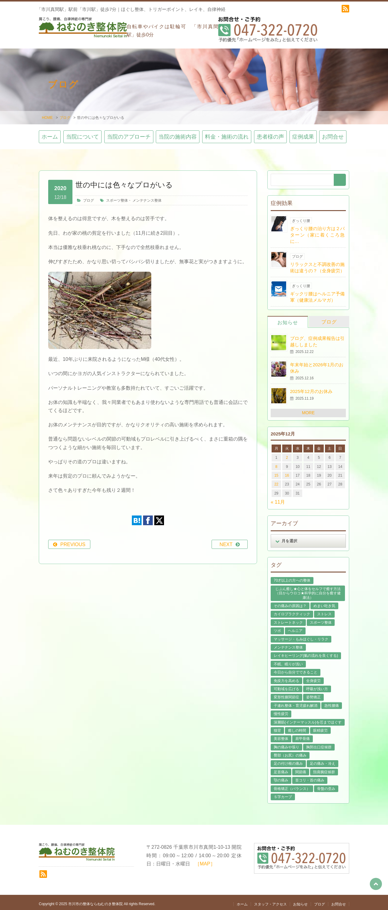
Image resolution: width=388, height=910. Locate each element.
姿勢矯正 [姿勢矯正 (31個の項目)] (313, 694)
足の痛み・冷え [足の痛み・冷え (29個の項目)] (322, 760)
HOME (47, 114)
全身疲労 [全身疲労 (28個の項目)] (313, 677)
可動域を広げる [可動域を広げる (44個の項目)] (286, 685)
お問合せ (333, 134)
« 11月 (278, 498)
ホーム (50, 134)
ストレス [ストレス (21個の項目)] (324, 611)
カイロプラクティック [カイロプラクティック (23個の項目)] (292, 611)
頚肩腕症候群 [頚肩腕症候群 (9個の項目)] (324, 769)
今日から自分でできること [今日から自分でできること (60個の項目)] (295, 669)
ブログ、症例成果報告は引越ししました (317, 338)
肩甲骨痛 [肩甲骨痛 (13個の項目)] (302, 736)
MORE (308, 409)
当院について (82, 134)
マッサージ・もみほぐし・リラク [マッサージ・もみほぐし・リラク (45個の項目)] (301, 636)
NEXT (225, 541)
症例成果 (303, 134)
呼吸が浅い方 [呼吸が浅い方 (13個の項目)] (317, 685)
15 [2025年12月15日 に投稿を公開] (276, 472)
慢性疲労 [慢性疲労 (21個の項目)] (281, 710)
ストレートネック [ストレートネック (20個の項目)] (288, 619)
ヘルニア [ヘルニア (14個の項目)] (295, 627)
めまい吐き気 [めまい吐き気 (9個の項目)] (324, 602)
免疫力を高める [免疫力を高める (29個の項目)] (286, 677)
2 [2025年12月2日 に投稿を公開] (287, 454)
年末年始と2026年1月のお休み (317, 365)
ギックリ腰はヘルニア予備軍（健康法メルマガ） (317, 293)
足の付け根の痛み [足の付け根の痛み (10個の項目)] (288, 760)
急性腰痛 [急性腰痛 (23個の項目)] (331, 702)
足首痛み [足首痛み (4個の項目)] (281, 769)
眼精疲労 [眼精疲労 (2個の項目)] (320, 727)
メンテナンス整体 (147, 197)
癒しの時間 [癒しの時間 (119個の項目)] (297, 727)
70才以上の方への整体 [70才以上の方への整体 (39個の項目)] (292, 577)
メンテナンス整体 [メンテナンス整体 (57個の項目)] (288, 644)
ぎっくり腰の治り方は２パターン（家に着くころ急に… (317, 231)
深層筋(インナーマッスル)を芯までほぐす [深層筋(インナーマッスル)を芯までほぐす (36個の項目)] (308, 719)
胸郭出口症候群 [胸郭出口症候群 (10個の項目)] (319, 744)
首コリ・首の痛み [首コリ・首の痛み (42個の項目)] (309, 777)
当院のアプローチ (129, 134)
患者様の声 (270, 134)
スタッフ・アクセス (270, 901)
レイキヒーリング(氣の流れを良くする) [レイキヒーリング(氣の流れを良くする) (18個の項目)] (306, 652)
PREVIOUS (72, 541)
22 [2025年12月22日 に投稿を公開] (276, 481)
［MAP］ (205, 860)
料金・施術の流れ (227, 134)
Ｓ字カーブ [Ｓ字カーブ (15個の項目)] (283, 793)
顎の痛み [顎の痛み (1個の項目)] (281, 777)
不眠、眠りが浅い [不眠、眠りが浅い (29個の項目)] (288, 661)
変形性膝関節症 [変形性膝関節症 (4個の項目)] (286, 694)
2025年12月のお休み (311, 388)
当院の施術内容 (178, 134)
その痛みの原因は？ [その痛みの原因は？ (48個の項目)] (290, 602)
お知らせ (287, 319)
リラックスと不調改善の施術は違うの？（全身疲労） (317, 264)
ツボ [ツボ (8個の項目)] (277, 627)
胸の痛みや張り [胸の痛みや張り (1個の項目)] (286, 744)
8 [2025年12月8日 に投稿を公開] (276, 463)
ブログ (64, 114)
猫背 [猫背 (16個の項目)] (277, 727)
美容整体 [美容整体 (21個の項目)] (281, 736)
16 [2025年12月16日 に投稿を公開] (287, 472)
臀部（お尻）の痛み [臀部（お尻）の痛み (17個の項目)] (290, 752)
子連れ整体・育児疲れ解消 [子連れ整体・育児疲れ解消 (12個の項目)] (295, 702)
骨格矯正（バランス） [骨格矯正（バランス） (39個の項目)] (292, 785)
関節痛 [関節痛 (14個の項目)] (300, 769)
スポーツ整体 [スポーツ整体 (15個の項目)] (321, 619)
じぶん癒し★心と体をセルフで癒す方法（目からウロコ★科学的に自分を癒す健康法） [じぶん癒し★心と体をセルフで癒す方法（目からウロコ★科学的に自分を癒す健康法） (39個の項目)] (308, 589)
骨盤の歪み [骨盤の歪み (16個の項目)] (326, 785)
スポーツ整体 (117, 197)
